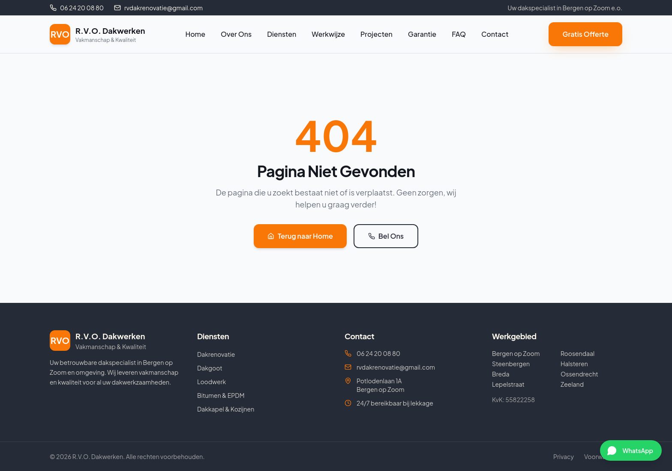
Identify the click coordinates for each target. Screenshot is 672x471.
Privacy (563, 456)
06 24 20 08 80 (372, 353)
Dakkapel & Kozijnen (225, 409)
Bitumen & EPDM (220, 395)
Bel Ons (386, 235)
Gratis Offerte (585, 34)
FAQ (459, 34)
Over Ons (236, 34)
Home (195, 34)
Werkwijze (328, 34)
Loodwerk (211, 381)
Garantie (422, 34)
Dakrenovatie (216, 354)
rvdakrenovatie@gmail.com (390, 367)
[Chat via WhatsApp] (631, 450)
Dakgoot (209, 368)
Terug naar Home (300, 235)
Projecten (376, 34)
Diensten (281, 34)
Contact (494, 34)
